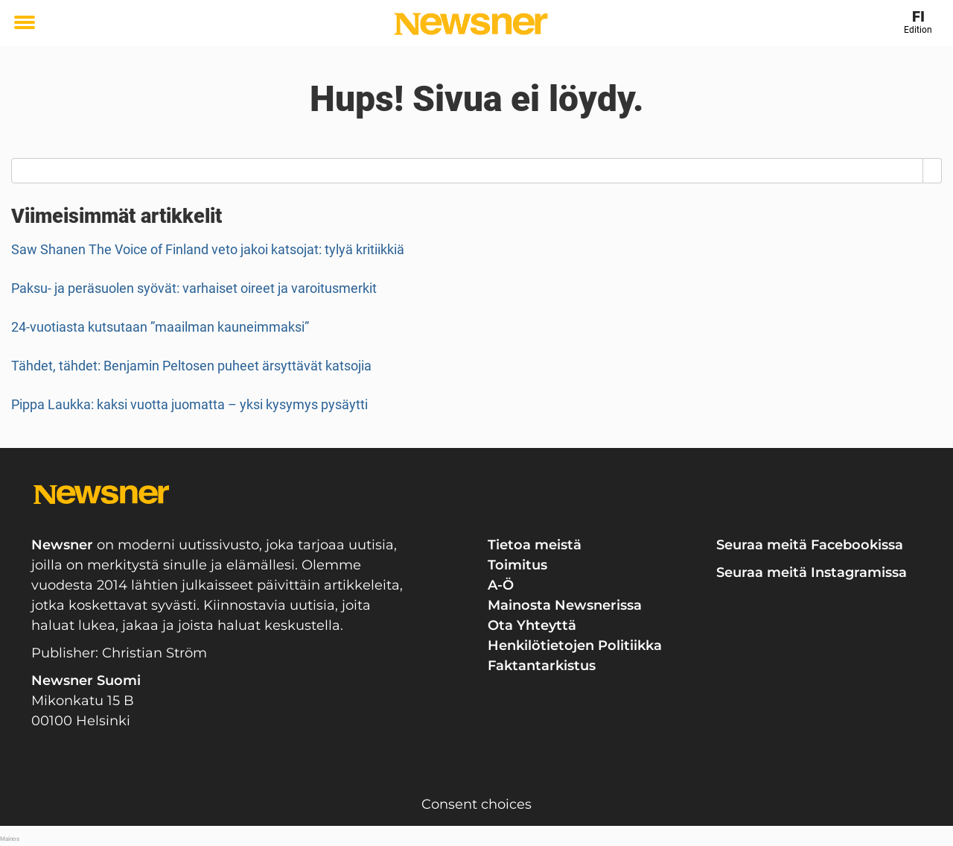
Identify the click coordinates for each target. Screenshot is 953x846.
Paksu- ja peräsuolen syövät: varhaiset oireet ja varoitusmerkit (194, 288)
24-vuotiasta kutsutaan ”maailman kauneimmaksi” (160, 327)
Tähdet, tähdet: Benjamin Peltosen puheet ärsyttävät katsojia (191, 365)
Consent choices (476, 804)
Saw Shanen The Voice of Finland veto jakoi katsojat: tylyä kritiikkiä (207, 249)
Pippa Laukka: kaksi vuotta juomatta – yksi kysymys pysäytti (189, 404)
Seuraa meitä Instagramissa (811, 572)
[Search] (932, 170)
